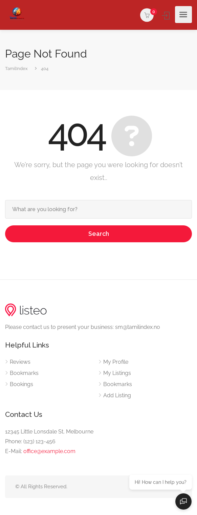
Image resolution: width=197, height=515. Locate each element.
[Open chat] (183, 501)
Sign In (166, 15)
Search (98, 233)
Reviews (20, 362)
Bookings (21, 384)
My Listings (117, 373)
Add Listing (117, 395)
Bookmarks (24, 373)
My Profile (115, 362)
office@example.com (49, 451)
